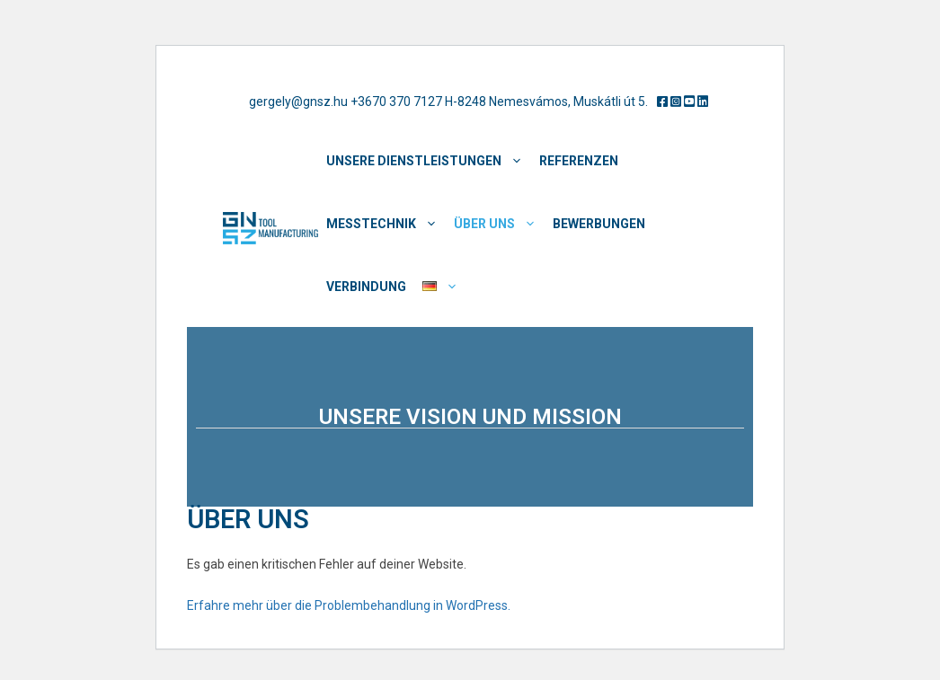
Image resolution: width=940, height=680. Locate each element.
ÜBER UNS (499, 224)
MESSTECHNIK (386, 224)
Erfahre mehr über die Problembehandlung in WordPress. (348, 605)
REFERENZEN (578, 161)
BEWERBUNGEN (599, 223)
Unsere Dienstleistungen (428, 161)
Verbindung (366, 286)
